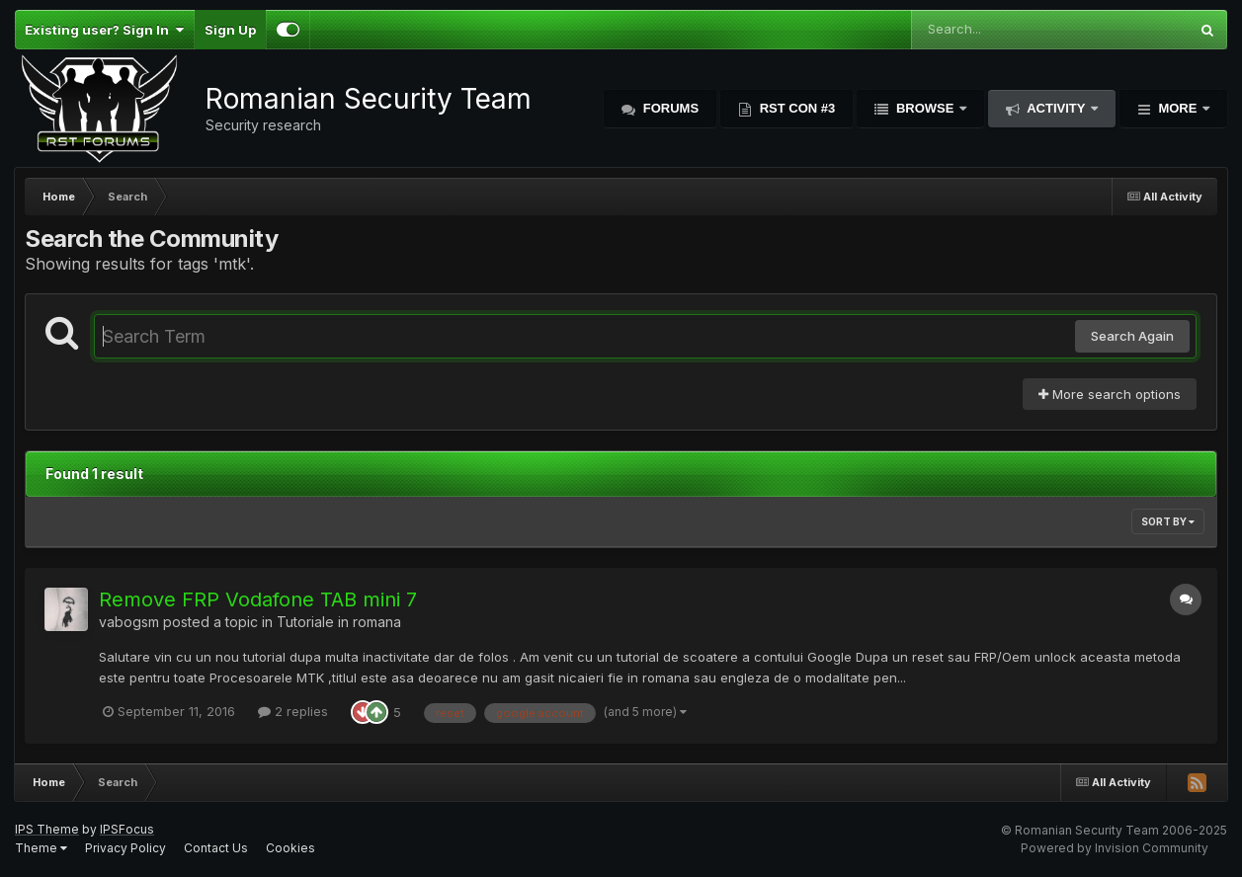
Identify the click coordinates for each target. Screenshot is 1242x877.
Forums (669, 108)
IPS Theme (47, 829)
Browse (924, 108)
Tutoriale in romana (339, 621)
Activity (1056, 108)
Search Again (1132, 336)
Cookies (290, 847)
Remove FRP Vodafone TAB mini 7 (258, 599)
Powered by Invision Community (1114, 847)
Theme (41, 847)
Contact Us (216, 847)
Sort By (1168, 521)
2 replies (293, 711)
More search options (1109, 394)
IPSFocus (127, 829)
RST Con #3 (795, 108)
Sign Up (230, 30)
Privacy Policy (125, 847)
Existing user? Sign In (104, 29)
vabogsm (129, 621)
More (1178, 108)
